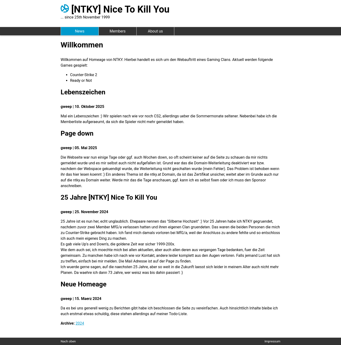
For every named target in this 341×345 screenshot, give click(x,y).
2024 (80, 323)
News (79, 31)
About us (155, 31)
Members (118, 31)
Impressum (272, 341)
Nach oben (68, 341)
